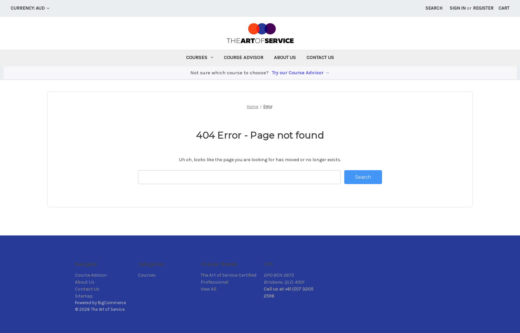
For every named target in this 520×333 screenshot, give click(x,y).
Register (483, 8)
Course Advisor (243, 57)
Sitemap (84, 296)
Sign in (458, 8)
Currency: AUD (30, 8)
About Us (285, 57)
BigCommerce (112, 302)
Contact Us (320, 57)
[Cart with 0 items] (504, 8)
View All (208, 289)
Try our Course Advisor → (301, 73)
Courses (200, 57)
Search (433, 8)
